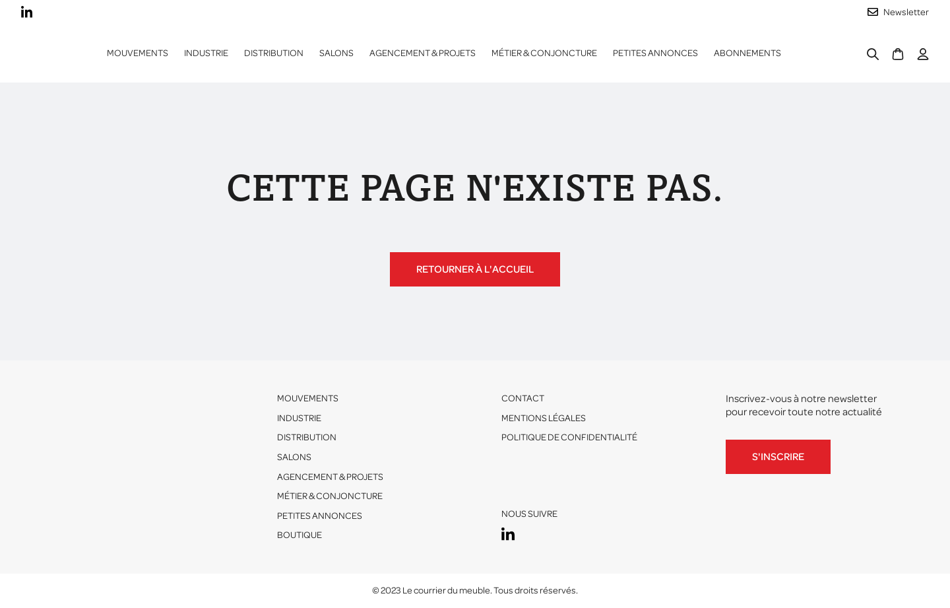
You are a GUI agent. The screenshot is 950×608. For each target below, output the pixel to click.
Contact (522, 398)
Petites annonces (655, 53)
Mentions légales (543, 418)
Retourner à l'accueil (475, 269)
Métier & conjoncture (544, 53)
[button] (206, 53)
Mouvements (137, 53)
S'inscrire (778, 457)
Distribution (306, 437)
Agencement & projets (422, 53)
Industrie (299, 418)
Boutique (299, 535)
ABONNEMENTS (747, 53)
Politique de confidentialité (569, 437)
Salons (336, 53)
